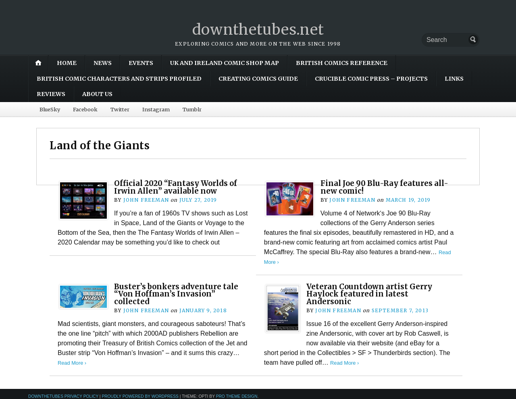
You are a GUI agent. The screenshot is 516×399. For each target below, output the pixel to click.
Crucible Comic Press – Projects (371, 78)
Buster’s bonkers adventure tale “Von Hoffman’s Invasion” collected (176, 294)
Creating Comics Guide (258, 78)
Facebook (85, 109)
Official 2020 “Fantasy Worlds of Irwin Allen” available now (175, 187)
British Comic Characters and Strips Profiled (119, 78)
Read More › (72, 363)
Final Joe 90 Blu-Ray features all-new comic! (384, 187)
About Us (97, 94)
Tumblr (192, 109)
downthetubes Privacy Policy (63, 396)
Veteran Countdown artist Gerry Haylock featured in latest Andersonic (369, 294)
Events (141, 63)
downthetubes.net (258, 30)
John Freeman (146, 200)
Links (454, 78)
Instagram (156, 109)
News (103, 63)
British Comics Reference (341, 63)
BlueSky (50, 109)
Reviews (51, 94)
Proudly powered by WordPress (140, 396)
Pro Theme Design (237, 396)
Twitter (119, 109)
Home (67, 63)
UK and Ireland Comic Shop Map (224, 63)
